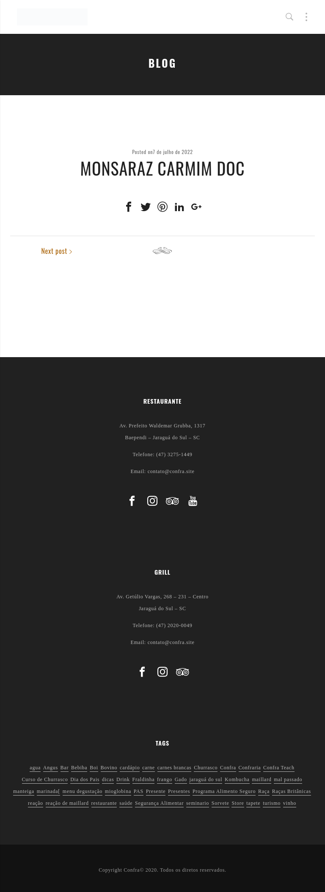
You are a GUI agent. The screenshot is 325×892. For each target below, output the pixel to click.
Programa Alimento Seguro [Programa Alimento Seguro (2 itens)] (224, 791)
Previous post (35, 251)
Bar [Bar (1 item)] (65, 767)
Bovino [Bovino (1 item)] (109, 767)
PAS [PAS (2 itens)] (138, 791)
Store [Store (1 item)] (237, 803)
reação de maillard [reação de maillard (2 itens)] (67, 803)
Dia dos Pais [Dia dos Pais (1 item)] (84, 779)
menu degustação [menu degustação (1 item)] (82, 791)
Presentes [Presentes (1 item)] (179, 791)
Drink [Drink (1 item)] (123, 779)
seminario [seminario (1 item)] (197, 803)
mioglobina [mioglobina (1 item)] (118, 791)
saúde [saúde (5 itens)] (125, 803)
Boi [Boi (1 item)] (94, 767)
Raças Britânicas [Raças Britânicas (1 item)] (291, 791)
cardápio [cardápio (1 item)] (130, 767)
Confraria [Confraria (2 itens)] (250, 767)
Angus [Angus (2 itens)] (50, 767)
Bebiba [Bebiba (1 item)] (79, 767)
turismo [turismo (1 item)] (272, 803)
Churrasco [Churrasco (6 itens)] (206, 767)
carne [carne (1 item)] (148, 767)
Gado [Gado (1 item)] (181, 779)
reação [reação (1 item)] (35, 803)
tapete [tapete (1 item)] (253, 803)
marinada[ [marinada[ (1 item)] (48, 791)
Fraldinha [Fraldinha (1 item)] (143, 779)
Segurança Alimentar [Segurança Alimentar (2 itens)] (159, 803)
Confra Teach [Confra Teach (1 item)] (279, 767)
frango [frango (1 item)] (164, 779)
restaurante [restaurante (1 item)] (104, 803)
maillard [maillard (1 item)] (261, 779)
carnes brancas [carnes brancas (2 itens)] (174, 767)
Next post (295, 251)
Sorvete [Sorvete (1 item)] (220, 803)
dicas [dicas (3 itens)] (108, 779)
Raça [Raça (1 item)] (264, 791)
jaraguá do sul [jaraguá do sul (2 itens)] (205, 779)
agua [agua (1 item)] (35, 767)
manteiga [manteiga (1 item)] (23, 791)
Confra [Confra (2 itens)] (228, 767)
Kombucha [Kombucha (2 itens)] (237, 779)
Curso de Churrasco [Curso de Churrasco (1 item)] (45, 779)
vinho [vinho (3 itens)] (289, 803)
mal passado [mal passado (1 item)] (288, 779)
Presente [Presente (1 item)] (156, 791)
